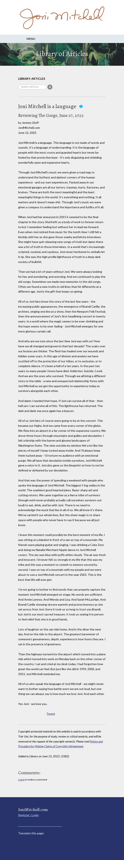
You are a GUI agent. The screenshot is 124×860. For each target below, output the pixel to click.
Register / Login (28, 815)
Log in (21, 779)
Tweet (50, 713)
